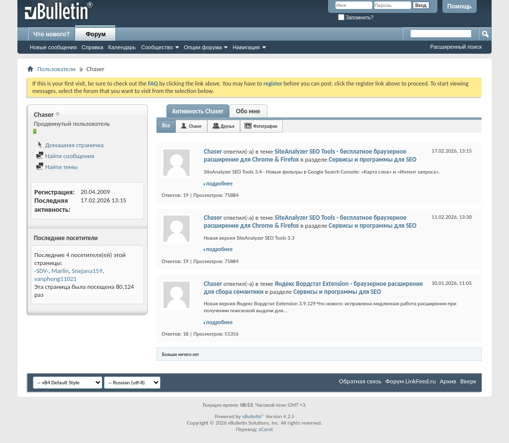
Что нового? (51, 34)
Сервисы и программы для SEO (372, 159)
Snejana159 (87, 270)
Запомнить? (356, 17)
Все (166, 125)
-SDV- (41, 270)
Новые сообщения (53, 47)
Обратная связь (360, 381)
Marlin (60, 270)
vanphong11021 (55, 278)
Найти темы (57, 167)
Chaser (195, 126)
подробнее (219, 183)
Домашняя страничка (70, 145)
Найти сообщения (65, 156)
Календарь (122, 47)
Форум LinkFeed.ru (410, 381)
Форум (95, 34)
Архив (448, 381)
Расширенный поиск (456, 47)
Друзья (228, 126)
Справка (92, 47)
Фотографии (265, 126)
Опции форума (203, 47)
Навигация (246, 47)
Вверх (468, 381)
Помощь (459, 6)
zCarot (266, 429)
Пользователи (56, 69)
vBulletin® (253, 416)
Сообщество (157, 47)
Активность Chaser (198, 111)
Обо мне (248, 111)
